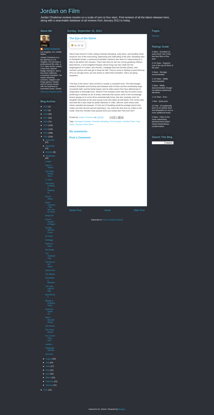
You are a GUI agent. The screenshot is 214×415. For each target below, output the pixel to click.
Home (107, 210)
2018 (45, 114)
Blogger (121, 409)
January (49, 385)
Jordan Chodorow (51, 49)
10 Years (49, 236)
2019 (45, 110)
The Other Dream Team (49, 173)
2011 (45, 390)
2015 (45, 125)
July (48, 362)
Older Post (139, 210)
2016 (45, 121)
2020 (45, 106)
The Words (50, 326)
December (50, 140)
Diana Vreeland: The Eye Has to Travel (50, 207)
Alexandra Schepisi (82, 121)
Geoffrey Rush (129, 121)
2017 (45, 118)
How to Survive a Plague (50, 221)
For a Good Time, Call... (50, 338)
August (49, 359)
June (48, 366)
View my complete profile (51, 92)
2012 (45, 136)
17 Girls (48, 180)
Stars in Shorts (49, 166)
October (49, 152)
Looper (48, 161)
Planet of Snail (49, 245)
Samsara (49, 354)
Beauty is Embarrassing (50, 303)
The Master (50, 274)
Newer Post (75, 210)
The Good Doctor (49, 331)
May (48, 370)
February (50, 381)
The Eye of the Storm (84, 124)
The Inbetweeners (50, 255)
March (49, 377)
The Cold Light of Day (49, 288)
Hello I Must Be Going (50, 319)
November (50, 146)
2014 (45, 129)
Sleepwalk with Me (49, 349)
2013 (45, 133)
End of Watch (49, 197)
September (50, 156)
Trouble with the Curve (49, 230)
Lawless (48, 344)
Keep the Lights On (49, 311)
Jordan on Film (60, 11)
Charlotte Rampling (100, 121)
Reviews (155, 36)
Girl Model (49, 250)
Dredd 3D (49, 215)
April (48, 374)
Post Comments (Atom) (113, 220)
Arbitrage (49, 240)
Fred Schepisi (115, 121)
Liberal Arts (50, 270)
